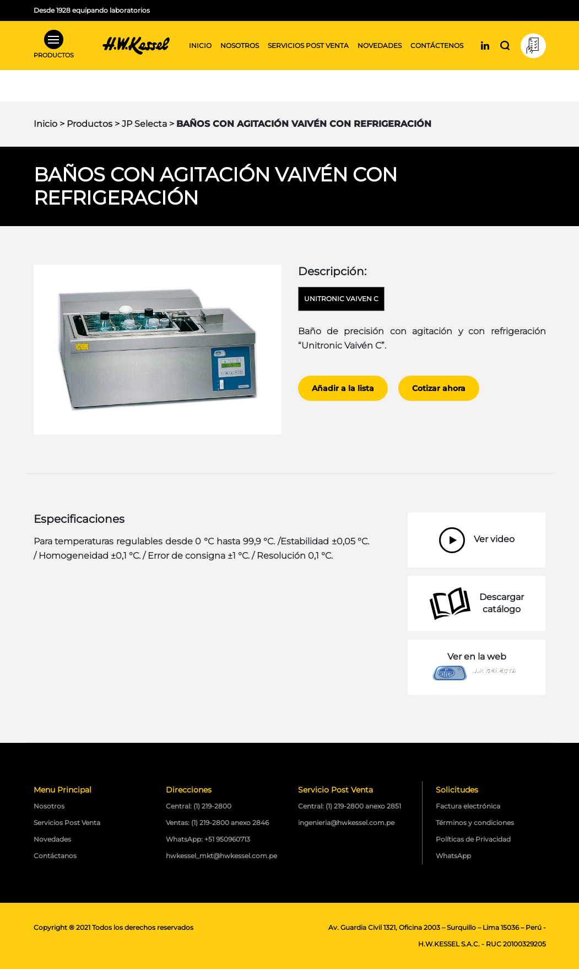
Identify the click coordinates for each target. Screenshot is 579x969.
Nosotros (239, 45)
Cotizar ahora (439, 388)
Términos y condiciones (475, 822)
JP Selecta (144, 124)
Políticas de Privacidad (473, 839)
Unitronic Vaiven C (341, 299)
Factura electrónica (468, 806)
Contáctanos (55, 856)
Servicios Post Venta (67, 822)
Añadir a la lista (343, 388)
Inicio (200, 45)
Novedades (380, 45)
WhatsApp (453, 856)
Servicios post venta (308, 45)
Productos (89, 124)
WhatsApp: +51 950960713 (208, 839)
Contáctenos (436, 45)
